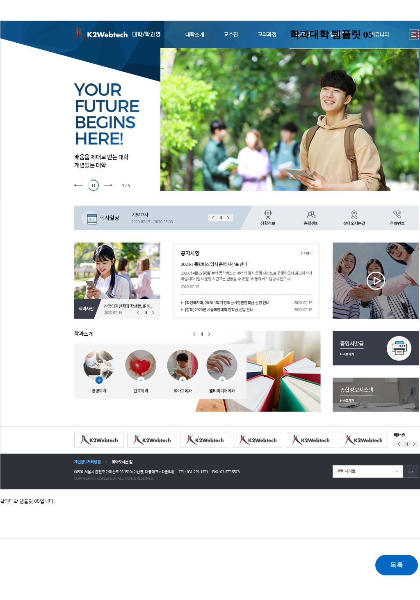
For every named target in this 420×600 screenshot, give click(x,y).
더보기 (416, 35)
